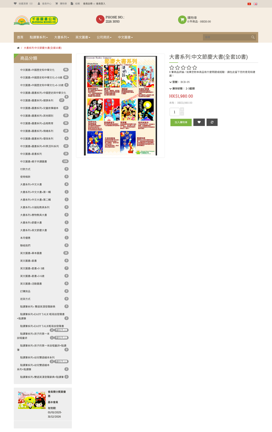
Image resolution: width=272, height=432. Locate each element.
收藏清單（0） (24, 3)
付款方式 (25, 169)
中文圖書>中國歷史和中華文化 (37, 70)
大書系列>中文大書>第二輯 (35, 199)
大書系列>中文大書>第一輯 (35, 192)
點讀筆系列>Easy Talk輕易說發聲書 (42, 326)
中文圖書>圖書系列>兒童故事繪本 (39, 108)
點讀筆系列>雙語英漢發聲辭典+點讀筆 (42, 377)
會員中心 (44, 3)
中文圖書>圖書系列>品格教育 (36, 123)
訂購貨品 (25, 291)
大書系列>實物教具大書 (33, 215)
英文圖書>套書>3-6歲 (32, 276)
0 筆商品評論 (176, 72)
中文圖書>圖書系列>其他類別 (36, 115)
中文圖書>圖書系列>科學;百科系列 (39, 146)
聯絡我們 (25, 245)
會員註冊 (87, 3)
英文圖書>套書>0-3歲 (32, 268)
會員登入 (100, 3)
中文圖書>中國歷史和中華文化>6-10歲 (42, 85)
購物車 (61, 3)
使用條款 (25, 177)
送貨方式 (25, 299)
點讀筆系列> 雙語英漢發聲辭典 (37, 306)
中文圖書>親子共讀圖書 (33, 161)
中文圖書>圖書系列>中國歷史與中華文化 (43, 93)
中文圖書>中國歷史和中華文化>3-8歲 (41, 77)
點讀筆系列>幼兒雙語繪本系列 (37, 357)
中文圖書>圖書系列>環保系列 (36, 138)
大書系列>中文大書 (31, 184)
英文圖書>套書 (28, 261)
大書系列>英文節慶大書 (33, 230)
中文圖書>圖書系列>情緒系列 (36, 131)
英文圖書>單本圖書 (31, 253)
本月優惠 (25, 238)
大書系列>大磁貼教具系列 (35, 207)
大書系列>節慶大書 (31, 222)
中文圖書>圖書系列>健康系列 (36, 100)
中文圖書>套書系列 (31, 154)
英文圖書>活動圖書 (31, 283)
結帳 (75, 3)
